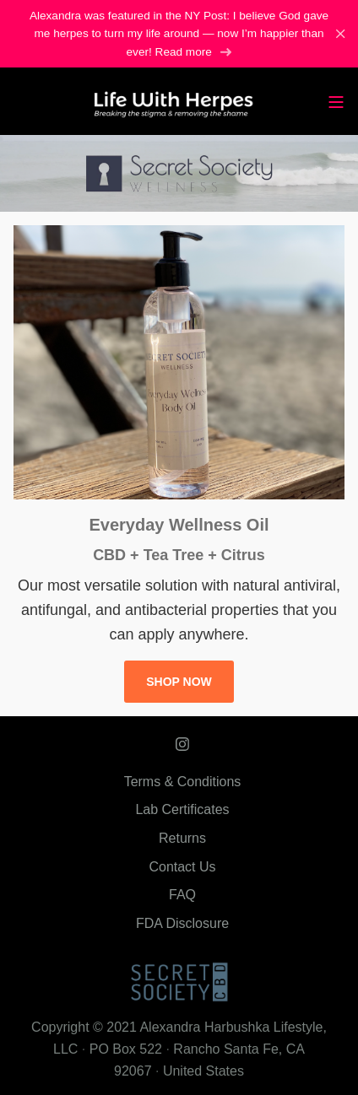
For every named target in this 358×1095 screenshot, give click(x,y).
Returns (182, 838)
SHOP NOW (179, 681)
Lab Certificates (182, 809)
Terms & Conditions (182, 781)
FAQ (182, 894)
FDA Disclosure (182, 923)
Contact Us (182, 867)
